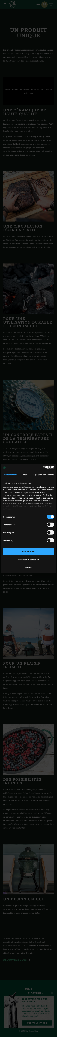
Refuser (28, 567)
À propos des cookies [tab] (43, 474)
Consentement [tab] (10, 474)
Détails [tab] (25, 474)
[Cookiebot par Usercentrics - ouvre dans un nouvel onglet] (42, 467)
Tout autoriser (28, 551)
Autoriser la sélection (28, 559)
